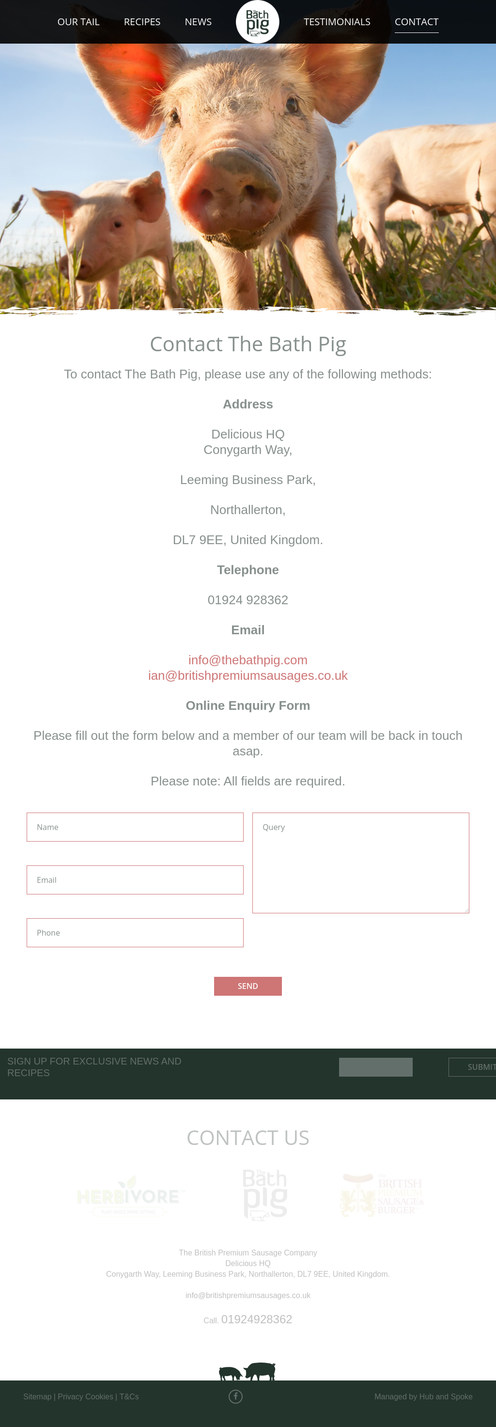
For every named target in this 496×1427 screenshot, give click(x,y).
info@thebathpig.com (248, 656)
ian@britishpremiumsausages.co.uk (248, 671)
